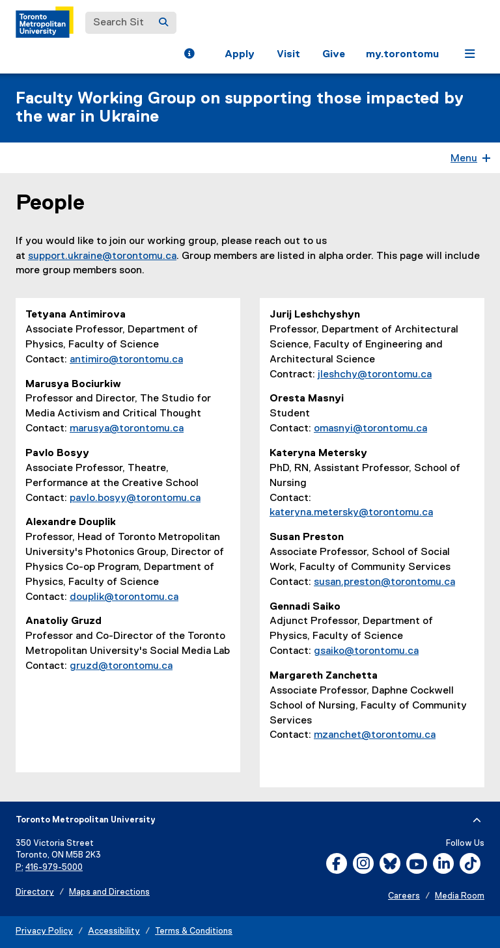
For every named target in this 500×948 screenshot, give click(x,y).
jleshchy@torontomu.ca (375, 375)
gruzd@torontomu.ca (121, 666)
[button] (189, 55)
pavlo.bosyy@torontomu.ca (135, 498)
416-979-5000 (54, 867)
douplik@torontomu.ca (124, 597)
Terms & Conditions (193, 931)
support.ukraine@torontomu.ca (102, 256)
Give (333, 54)
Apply (240, 54)
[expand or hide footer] (476, 820)
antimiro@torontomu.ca (126, 360)
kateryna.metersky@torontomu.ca (351, 513)
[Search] (163, 23)
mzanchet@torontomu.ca (375, 735)
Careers (404, 896)
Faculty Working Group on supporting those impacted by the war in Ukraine (240, 108)
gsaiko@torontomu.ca (366, 651)
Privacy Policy (44, 931)
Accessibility (114, 931)
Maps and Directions (109, 892)
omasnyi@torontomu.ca (370, 429)
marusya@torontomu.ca (127, 429)
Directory (35, 892)
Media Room (459, 896)
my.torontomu (402, 54)
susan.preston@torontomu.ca (384, 582)
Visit (288, 54)
